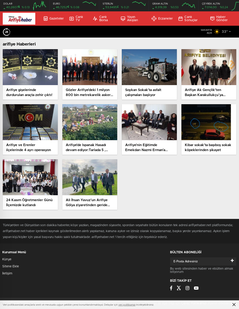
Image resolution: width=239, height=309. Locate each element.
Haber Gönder (219, 18)
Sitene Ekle (10, 266)
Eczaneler (162, 18)
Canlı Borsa (100, 18)
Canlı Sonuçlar (188, 18)
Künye (6, 259)
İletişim (7, 273)
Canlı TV (76, 18)
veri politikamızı (126, 305)
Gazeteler (54, 18)
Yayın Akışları (129, 18)
